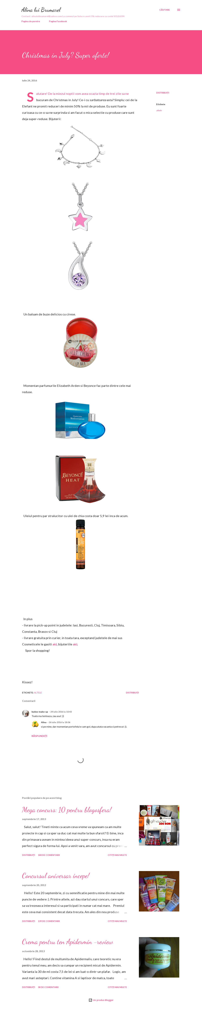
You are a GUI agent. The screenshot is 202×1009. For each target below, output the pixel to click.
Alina (43, 722)
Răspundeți (39, 735)
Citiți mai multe (117, 855)
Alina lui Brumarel (40, 9)
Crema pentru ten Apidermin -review (67, 942)
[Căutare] (164, 10)
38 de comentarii (48, 987)
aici (75, 644)
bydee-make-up (40, 711)
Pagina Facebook (58, 21)
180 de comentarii (49, 855)
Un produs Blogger (101, 1000)
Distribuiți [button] (162, 92)
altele (159, 110)
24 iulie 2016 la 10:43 (61, 711)
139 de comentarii (49, 921)
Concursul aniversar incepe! (55, 876)
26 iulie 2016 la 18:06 (59, 722)
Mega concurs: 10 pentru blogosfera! (66, 810)
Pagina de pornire (30, 21)
